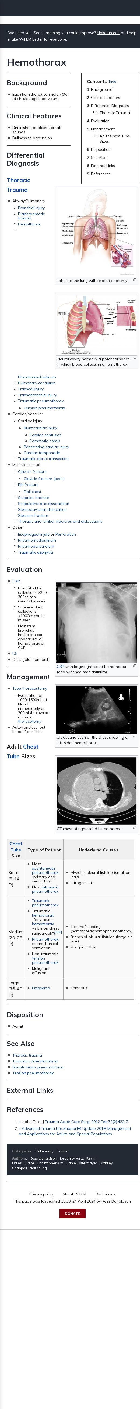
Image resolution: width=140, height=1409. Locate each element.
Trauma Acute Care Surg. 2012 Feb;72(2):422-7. (87, 1121)
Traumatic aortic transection (43, 458)
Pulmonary (45, 1151)
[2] (60, 932)
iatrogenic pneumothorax (46, 889)
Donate (72, 1213)
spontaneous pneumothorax (45, 870)
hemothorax (43, 915)
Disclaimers (106, 1194)
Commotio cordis (44, 440)
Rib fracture (28, 484)
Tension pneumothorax (44, 407)
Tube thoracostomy (29, 688)
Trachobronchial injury (37, 394)
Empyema (41, 987)
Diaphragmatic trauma (31, 216)
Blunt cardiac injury (40, 427)
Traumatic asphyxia (35, 552)
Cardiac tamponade (42, 452)
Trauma (62, 1151)
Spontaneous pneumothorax (38, 1067)
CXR (60, 666)
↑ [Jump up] (20, 1121)
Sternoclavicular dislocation (42, 509)
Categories (22, 1151)
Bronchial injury (31, 207)
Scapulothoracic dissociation (43, 503)
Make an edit (108, 32)
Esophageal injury (34, 534)
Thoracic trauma (27, 1055)
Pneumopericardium (36, 546)
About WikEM (74, 1194)
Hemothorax (29, 224)
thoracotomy (29, 721)
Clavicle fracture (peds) (44, 478)
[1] (56, 932)
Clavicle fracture (32, 471)
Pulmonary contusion (36, 383)
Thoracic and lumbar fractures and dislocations (60, 521)
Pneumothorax (45, 939)
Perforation (65, 534)
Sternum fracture (33, 515)
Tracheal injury (31, 389)
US (15, 653)
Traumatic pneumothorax (41, 400)
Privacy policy (41, 1194)
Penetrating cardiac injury (46, 446)
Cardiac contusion (45, 434)
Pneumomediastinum (37, 377)
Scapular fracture (33, 497)
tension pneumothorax (45, 960)
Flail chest (32, 491)
